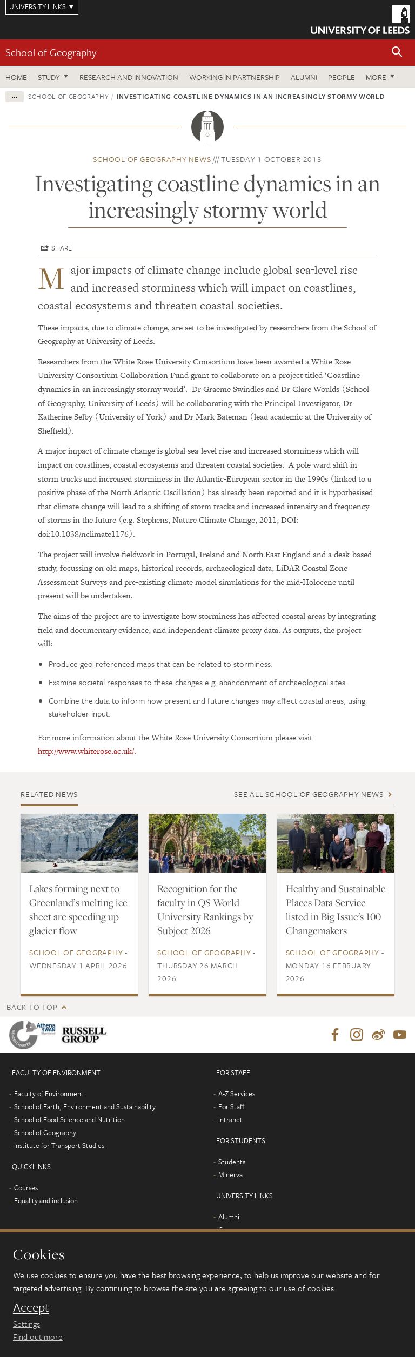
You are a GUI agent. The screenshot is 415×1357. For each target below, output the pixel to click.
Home (16, 77)
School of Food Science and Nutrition (69, 1119)
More (376, 77)
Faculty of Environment (49, 1093)
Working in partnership (234, 77)
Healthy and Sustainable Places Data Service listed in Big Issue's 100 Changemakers (336, 909)
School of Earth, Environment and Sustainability (85, 1106)
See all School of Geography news (308, 794)
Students (231, 1161)
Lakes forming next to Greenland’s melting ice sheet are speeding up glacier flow (78, 909)
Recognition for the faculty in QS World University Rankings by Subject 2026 (205, 909)
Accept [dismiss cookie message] (31, 1307)
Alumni (304, 77)
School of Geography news (152, 159)
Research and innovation (128, 77)
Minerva (230, 1174)
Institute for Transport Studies (59, 1145)
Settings (26, 1323)
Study (49, 77)
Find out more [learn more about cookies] (38, 1336)
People (341, 77)
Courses (26, 1187)
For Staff (231, 1106)
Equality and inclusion (46, 1200)
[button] (397, 53)
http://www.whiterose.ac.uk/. (87, 751)
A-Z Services (236, 1093)
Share (61, 247)
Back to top (31, 1006)
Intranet (230, 1119)
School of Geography (50, 52)
